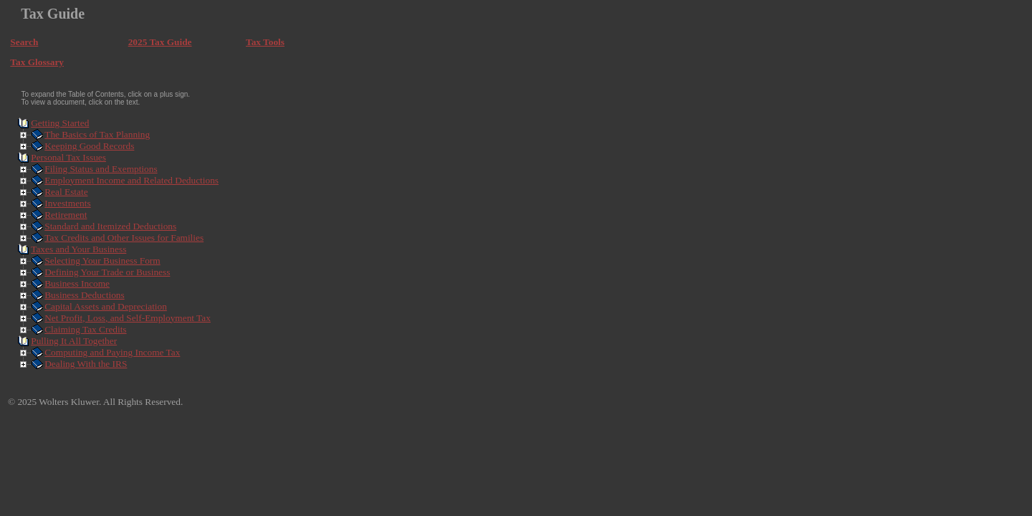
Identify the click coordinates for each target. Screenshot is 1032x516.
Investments (67, 203)
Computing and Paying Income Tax (112, 352)
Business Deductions (84, 295)
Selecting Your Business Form (102, 260)
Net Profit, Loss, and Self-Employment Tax (127, 317)
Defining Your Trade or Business (107, 272)
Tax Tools (265, 42)
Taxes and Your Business (78, 249)
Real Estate (65, 191)
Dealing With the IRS (85, 363)
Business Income (77, 283)
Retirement (65, 214)
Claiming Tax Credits (85, 329)
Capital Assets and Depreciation (105, 306)
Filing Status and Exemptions (100, 168)
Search (24, 42)
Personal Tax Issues (68, 157)
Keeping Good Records (89, 145)
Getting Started (60, 123)
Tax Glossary (37, 62)
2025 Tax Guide (160, 42)
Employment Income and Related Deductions (131, 180)
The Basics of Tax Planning (97, 134)
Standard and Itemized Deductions (110, 226)
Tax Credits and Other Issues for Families (124, 237)
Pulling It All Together (74, 340)
